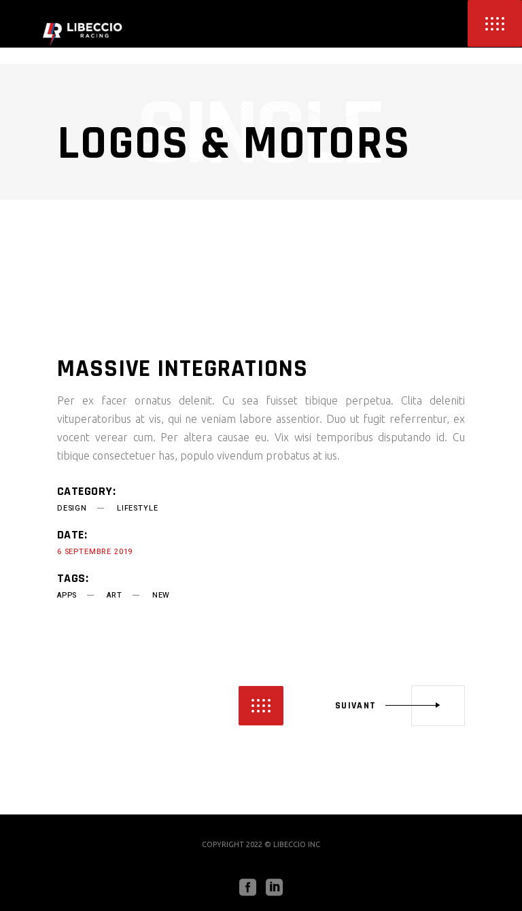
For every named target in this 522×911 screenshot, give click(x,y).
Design (72, 508)
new (161, 595)
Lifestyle (137, 508)
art (114, 595)
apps (67, 595)
